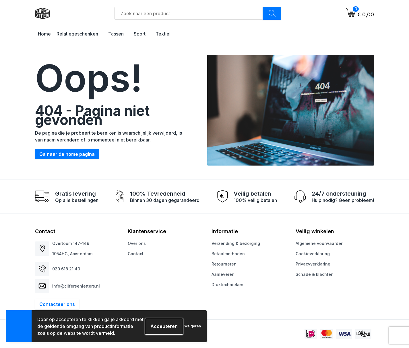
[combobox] (189, 13)
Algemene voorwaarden (320, 243)
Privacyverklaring (313, 264)
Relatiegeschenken (77, 34)
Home (44, 34)
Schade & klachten (315, 274)
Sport (140, 34)
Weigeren (192, 326)
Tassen (116, 34)
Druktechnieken (227, 284)
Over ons (137, 243)
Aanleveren (223, 274)
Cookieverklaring (313, 253)
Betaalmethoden (228, 253)
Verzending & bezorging (236, 243)
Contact (136, 253)
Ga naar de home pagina (67, 154)
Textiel (163, 34)
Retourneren (224, 264)
